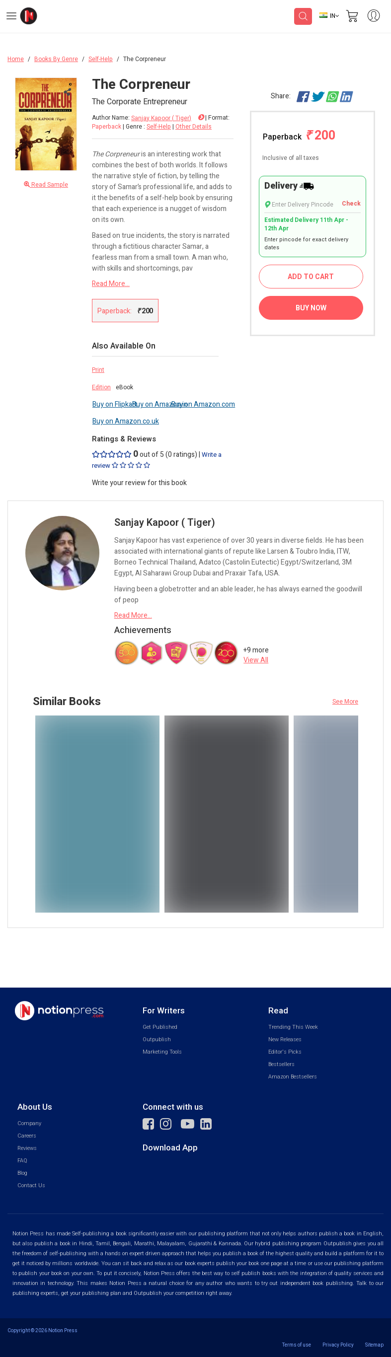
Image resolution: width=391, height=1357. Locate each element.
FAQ (22, 1160)
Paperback (299, 136)
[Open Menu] (11, 17)
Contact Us (31, 1185)
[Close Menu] (66, 92)
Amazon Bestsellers (292, 1076)
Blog (22, 1173)
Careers (26, 1136)
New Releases (285, 1039)
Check (351, 204)
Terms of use (296, 1345)
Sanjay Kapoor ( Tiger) (161, 118)
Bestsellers (281, 1064)
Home (15, 59)
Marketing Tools (162, 1052)
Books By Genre (56, 59)
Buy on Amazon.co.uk (125, 421)
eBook (124, 387)
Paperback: (125, 310)
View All (255, 660)
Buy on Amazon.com (203, 404)
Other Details (193, 126)
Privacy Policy (338, 1345)
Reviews (27, 1148)
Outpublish (157, 1039)
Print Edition (101, 378)
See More (345, 701)
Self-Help (100, 59)
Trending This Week (293, 1027)
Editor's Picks (285, 1052)
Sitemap (374, 1345)
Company (29, 1123)
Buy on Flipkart (114, 404)
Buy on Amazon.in (160, 404)
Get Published (160, 1027)
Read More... (111, 284)
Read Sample (46, 185)
